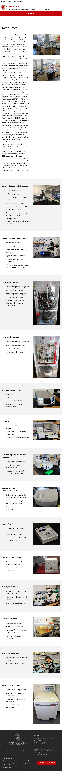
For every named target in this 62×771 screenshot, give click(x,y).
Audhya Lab (12, 6)
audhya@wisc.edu (43, 754)
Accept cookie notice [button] (47, 763)
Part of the (17, 751)
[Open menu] (31, 13)
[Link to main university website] (17, 745)
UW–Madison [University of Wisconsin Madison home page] (12, 1)
